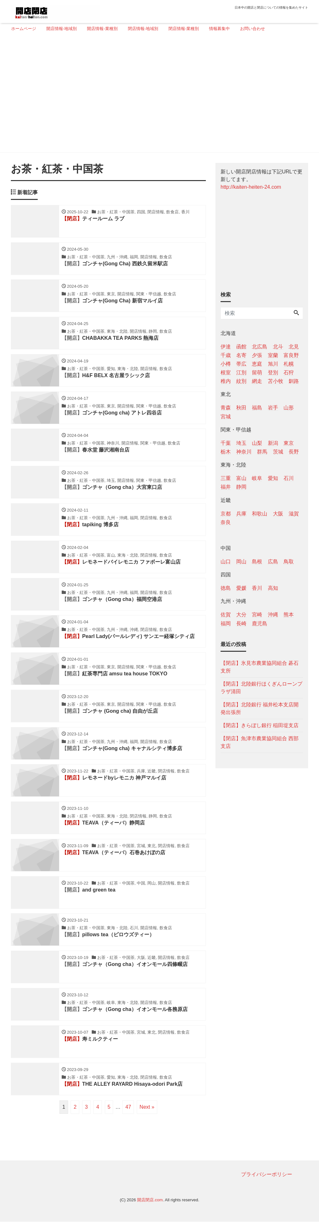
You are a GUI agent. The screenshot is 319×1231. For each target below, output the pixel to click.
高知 (273, 588)
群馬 (262, 451)
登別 (273, 372)
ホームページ (23, 28)
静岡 (241, 487)
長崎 (241, 623)
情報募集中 (219, 28)
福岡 (226, 623)
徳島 (226, 588)
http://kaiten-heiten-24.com (251, 187)
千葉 (226, 443)
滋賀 (294, 513)
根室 (226, 372)
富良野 (291, 355)
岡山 (241, 561)
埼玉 (241, 443)
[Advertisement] (157, 95)
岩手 (273, 407)
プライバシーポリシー (266, 1184)
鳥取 (289, 561)
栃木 (226, 451)
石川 (289, 478)
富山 (241, 478)
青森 (226, 407)
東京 (289, 443)
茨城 (278, 451)
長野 (294, 451)
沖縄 (273, 614)
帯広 (241, 364)
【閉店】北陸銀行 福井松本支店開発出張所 (260, 708)
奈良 (226, 522)
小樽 (226, 364)
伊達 (226, 346)
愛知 (273, 478)
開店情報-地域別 (61, 28)
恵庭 (257, 364)
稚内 (226, 381)
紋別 (241, 381)
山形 (289, 407)
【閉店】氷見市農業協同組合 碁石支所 (260, 666)
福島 (257, 407)
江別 (241, 372)
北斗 (278, 346)
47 (128, 1116)
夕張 (257, 355)
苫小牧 (275, 381)
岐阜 (257, 478)
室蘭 (273, 355)
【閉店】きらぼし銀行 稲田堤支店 (260, 725)
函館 (241, 346)
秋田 (241, 407)
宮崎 (257, 614)
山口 (226, 561)
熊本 (289, 614)
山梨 (257, 443)
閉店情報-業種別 (183, 28)
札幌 (289, 364)
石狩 (289, 372)
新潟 (273, 443)
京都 (226, 513)
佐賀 (226, 614)
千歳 (226, 355)
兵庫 (241, 513)
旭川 (273, 364)
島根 (257, 561)
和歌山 (259, 513)
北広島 (259, 346)
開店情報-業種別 (102, 28)
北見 (294, 346)
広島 (273, 561)
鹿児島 (259, 623)
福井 (226, 487)
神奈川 (244, 451)
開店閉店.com (150, 1209)
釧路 (294, 381)
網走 (257, 381)
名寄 (241, 355)
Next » (147, 1116)
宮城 (226, 416)
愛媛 (241, 588)
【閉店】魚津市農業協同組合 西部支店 (260, 742)
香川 (257, 588)
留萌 (257, 372)
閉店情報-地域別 (143, 28)
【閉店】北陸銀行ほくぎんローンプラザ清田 (261, 687)
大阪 (278, 513)
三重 (226, 478)
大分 (241, 614)
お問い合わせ (252, 28)
